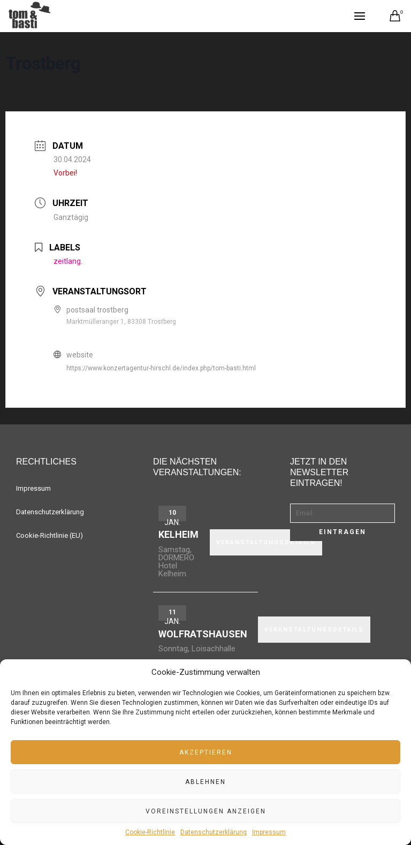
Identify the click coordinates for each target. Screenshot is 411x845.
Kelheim (178, 534)
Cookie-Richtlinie (150, 832)
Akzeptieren (205, 752)
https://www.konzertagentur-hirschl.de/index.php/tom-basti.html (161, 368)
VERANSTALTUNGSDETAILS (266, 542)
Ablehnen (205, 782)
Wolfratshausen (202, 634)
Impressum (269, 832)
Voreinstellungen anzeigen (206, 811)
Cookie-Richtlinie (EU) (49, 535)
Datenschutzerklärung (213, 832)
